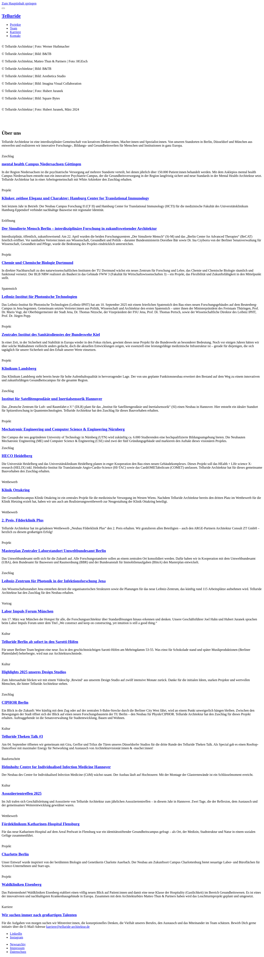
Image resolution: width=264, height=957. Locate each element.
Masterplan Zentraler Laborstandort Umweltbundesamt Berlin (54, 551)
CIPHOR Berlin (15, 702)
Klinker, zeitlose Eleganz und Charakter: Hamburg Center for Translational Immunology (75, 198)
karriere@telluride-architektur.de (68, 926)
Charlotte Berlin (15, 854)
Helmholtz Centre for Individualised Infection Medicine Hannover (56, 767)
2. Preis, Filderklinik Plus (23, 520)
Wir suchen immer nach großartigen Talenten (39, 915)
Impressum (17, 948)
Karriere (15, 32)
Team (13, 28)
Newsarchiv (18, 944)
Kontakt (15, 35)
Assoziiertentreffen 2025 (21, 793)
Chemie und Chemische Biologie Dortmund (37, 262)
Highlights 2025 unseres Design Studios (34, 672)
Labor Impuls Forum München (27, 611)
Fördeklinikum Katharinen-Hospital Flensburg (40, 824)
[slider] (132, 83)
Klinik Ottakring (16, 490)
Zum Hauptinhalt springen (19, 3)
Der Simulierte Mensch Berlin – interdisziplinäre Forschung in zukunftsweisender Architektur (79, 228)
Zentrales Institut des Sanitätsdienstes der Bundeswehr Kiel (51, 334)
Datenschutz (18, 951)
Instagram (16, 937)
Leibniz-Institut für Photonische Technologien (39, 296)
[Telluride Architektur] (132, 16)
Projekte (15, 24)
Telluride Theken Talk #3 (22, 736)
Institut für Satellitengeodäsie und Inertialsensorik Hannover (52, 399)
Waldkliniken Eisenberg (21, 884)
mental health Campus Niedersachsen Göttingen (41, 164)
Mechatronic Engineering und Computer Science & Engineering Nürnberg (63, 429)
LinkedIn (16, 933)
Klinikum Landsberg (19, 368)
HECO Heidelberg (17, 456)
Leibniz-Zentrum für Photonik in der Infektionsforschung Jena (54, 581)
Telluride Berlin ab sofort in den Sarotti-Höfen (40, 642)
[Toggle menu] (3, 8)
